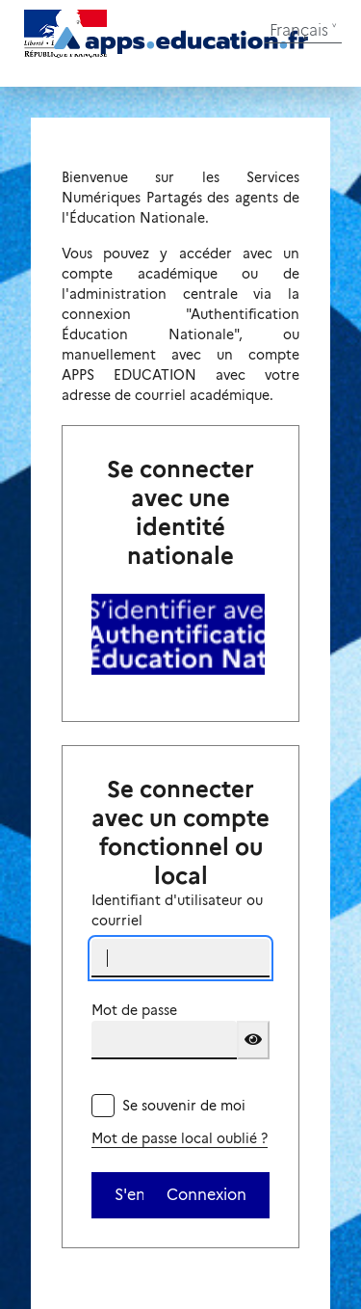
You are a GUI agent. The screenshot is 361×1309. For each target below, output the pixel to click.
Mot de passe (134, 1010)
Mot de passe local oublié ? (179, 1138)
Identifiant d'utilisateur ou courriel (177, 910)
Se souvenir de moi (183, 1105)
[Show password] (253, 1040)
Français (299, 30)
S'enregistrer (129, 1195)
